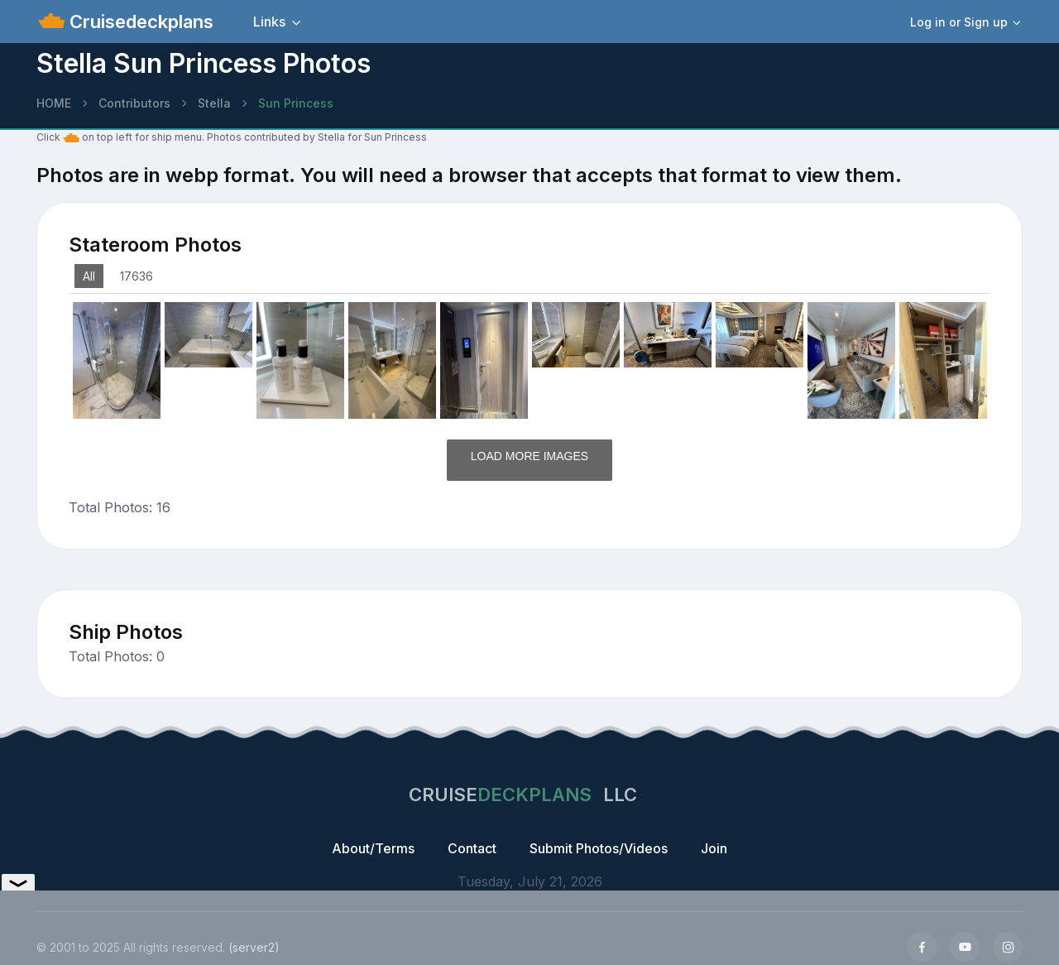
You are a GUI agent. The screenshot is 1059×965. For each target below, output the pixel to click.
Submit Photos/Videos (599, 848)
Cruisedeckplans (139, 21)
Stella (214, 103)
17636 (136, 276)
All (89, 276)
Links (269, 21)
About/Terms (373, 848)
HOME (53, 103)
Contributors (134, 103)
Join (714, 848)
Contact (472, 848)
